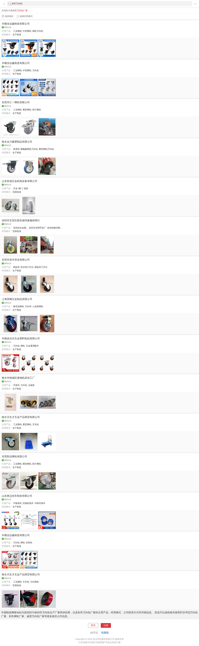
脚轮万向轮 (37, 31)
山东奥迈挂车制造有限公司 (17, 495)
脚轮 (23, 346)
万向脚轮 (34, 582)
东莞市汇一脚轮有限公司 (16, 102)
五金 (15, 188)
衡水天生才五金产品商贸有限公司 (21, 417)
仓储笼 (31, 385)
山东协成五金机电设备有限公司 (19, 181)
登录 (93, 625)
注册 (105, 625)
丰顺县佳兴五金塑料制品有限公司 (21, 338)
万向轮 (35, 70)
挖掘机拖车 (28, 503)
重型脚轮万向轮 (46, 149)
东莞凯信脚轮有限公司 (14, 456)
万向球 (28, 306)
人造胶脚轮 (37, 306)
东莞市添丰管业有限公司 (16, 259)
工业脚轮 (17, 31)
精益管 (16, 267)
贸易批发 (17, 192)
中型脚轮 (27, 31)
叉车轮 (35, 424)
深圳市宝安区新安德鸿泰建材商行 (21, 220)
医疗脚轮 (36, 109)
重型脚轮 (27, 109)
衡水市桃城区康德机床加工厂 (18, 377)
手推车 (16, 385)
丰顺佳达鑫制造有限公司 (16, 23)
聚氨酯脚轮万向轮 (29, 149)
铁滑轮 (16, 149)
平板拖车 (17, 503)
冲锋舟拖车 (40, 503)
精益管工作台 (41, 267)
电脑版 (105, 632)
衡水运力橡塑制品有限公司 (17, 141)
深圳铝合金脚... (20, 228)
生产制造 (17, 34)
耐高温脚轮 (18, 306)
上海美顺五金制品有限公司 (17, 299)
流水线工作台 (27, 267)
